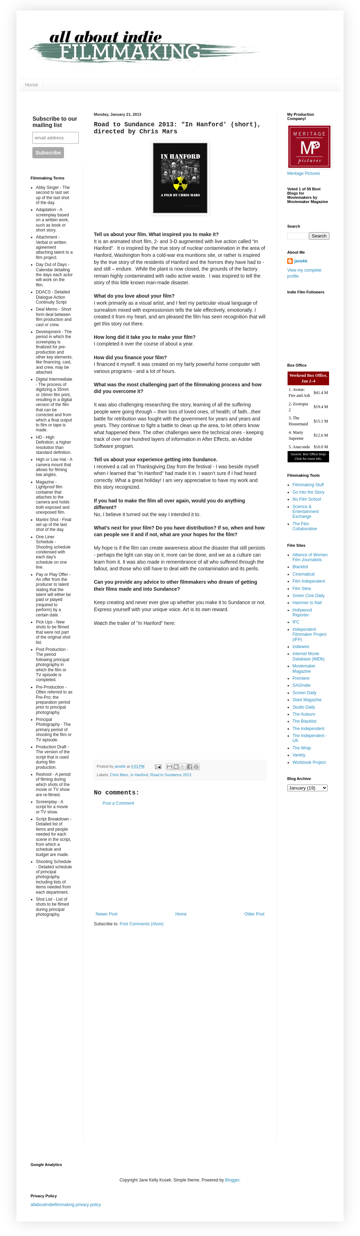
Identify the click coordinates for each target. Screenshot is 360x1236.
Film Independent (308, 581)
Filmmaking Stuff (308, 484)
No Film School (306, 499)
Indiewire (300, 646)
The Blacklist (304, 721)
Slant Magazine (307, 699)
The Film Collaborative (304, 526)
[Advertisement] (180, 859)
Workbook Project (309, 762)
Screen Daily (304, 692)
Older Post (254, 914)
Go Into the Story (308, 492)
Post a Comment (118, 803)
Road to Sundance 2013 (170, 775)
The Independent (308, 728)
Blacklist (300, 566)
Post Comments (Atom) (141, 923)
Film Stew (301, 588)
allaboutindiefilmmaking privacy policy (66, 1204)
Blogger (232, 1180)
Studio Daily (303, 707)
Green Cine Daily (308, 595)
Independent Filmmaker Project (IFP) (309, 634)
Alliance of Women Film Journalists (310, 557)
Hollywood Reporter (302, 612)
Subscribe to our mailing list (54, 122)
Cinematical (303, 574)
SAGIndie (301, 685)
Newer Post (106, 914)
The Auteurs (303, 714)
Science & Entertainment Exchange (305, 511)
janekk (300, 261)
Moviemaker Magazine (303, 668)
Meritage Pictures (303, 173)
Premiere (301, 678)
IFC (295, 622)
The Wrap (301, 748)
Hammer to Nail (307, 602)
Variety (298, 755)
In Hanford (139, 775)
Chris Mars (119, 775)
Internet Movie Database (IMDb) (308, 656)
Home (31, 85)
